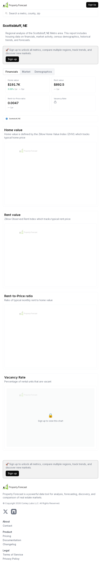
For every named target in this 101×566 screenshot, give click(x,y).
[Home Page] (15, 5)
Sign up (12, 59)
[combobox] (52, 13)
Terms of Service (13, 554)
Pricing (7, 536)
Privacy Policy (11, 558)
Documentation (12, 540)
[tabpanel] (50, 266)
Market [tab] (26, 71)
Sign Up (92, 4)
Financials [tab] (12, 71)
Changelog (9, 544)
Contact (7, 525)
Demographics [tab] (43, 71)
